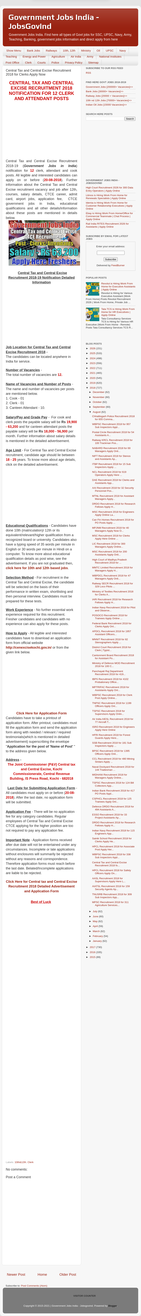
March (96, 931)
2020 (93, 378)
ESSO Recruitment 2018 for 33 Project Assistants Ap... (109, 816)
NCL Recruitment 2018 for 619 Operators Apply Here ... (109, 473)
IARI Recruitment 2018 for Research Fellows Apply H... (112, 601)
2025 (93, 353)
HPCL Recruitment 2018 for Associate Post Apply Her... (113, 848)
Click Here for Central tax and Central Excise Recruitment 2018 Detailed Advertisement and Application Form (41, 886)
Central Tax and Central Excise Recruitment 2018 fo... (109, 864)
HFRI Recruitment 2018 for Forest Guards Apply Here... (111, 736)
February (98, 936)
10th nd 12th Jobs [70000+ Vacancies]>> (109, 100)
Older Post (67, 1274)
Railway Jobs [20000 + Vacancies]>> (106, 95)
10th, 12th (69, 50)
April (96, 926)
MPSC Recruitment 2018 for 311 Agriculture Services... (110, 904)
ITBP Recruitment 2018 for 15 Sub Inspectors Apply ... (111, 465)
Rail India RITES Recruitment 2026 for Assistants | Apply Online (107, 225)
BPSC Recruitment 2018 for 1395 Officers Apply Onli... (111, 752)
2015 (93, 957)
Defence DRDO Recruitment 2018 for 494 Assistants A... (113, 808)
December (99, 392)
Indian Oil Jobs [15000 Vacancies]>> (106, 104)
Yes (90, 15)
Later (52, 15)
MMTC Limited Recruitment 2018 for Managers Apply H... (112, 569)
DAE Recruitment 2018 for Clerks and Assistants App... (113, 481)
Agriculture (58, 56)
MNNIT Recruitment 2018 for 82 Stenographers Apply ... (110, 641)
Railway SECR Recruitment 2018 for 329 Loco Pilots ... (112, 585)
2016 (93, 952)
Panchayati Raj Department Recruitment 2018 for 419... (109, 673)
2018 (93, 387)
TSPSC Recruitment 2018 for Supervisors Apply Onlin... (108, 712)
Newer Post (16, 1274)
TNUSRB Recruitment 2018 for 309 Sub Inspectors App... (112, 896)
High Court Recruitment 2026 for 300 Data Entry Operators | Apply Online (109, 189)
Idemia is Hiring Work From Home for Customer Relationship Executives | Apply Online (109, 205)
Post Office (12, 62)
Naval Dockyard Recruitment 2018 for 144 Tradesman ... (113, 768)
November (99, 397)
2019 (93, 382)
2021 (93, 373)
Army (90, 56)
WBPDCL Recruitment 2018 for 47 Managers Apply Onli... (111, 577)
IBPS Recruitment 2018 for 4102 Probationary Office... (110, 680)
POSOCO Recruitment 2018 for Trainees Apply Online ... (110, 617)
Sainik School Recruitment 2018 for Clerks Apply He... (112, 840)
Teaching (11, 56)
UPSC (110, 50)
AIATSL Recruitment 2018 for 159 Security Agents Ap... (111, 888)
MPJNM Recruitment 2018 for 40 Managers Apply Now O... (110, 529)
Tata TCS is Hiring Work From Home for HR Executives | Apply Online (118, 312)
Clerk (28, 62)
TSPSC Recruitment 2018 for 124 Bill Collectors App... (113, 784)
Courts (41, 62)
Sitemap (93, 62)
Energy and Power (34, 56)
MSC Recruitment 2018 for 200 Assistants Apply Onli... (109, 553)
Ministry (86, 50)
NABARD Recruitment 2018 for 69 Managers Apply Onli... (111, 450)
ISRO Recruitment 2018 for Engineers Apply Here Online (113, 728)
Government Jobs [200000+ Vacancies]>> (109, 86)
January (97, 941)
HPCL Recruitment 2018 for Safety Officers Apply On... (111, 872)
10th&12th (20, 1162)
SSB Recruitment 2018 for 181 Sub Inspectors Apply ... (112, 744)
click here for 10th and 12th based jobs (37, 568)
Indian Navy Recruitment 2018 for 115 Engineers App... (113, 832)
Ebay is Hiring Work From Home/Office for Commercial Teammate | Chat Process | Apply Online (109, 216)
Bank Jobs (33, 50)
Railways (51, 50)
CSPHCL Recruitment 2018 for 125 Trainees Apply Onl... (111, 800)
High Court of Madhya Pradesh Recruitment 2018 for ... (109, 561)
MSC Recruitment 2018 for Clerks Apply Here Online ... (111, 537)
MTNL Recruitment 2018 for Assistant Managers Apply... (113, 497)
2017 (93, 947)
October (97, 402)
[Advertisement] (41, 132)
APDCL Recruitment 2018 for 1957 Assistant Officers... (111, 633)
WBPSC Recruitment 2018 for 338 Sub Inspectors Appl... (111, 856)
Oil (98, 50)
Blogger (112, 1305)
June (96, 916)
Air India (76, 56)
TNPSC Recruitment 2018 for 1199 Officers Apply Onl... (111, 704)
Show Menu (13, 50)
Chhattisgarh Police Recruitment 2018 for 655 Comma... (113, 418)
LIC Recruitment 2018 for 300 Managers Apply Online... (108, 545)
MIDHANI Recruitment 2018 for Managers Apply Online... (109, 776)
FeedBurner (118, 265)
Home (42, 1274)
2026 (93, 348)
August (97, 412)
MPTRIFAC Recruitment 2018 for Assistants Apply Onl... (110, 689)
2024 (93, 358)
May (95, 921)
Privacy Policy (73, 62)
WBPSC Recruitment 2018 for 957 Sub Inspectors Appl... (111, 426)
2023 (93, 363)
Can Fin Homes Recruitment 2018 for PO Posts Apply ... (113, 521)
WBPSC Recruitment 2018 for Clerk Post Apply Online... (112, 696)
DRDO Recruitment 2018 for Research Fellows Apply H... (113, 505)
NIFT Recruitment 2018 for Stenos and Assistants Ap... (111, 457)
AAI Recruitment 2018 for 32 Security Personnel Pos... (113, 489)
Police (55, 62)
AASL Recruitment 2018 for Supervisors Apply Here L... (109, 880)
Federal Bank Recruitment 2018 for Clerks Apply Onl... (111, 625)
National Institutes (110, 56)
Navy (122, 50)
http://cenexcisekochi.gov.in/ (29, 647)
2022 (93, 368)
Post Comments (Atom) (34, 1285)
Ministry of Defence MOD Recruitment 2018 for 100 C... (113, 665)
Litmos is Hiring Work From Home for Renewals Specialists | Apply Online (106, 197)
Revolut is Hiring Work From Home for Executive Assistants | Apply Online (118, 286)
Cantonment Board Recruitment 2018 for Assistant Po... (113, 657)
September (99, 406)
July (95, 911)
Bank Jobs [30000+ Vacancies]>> (104, 91)
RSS (88, 72)
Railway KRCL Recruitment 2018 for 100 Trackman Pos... (112, 441)
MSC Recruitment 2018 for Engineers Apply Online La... (113, 513)
